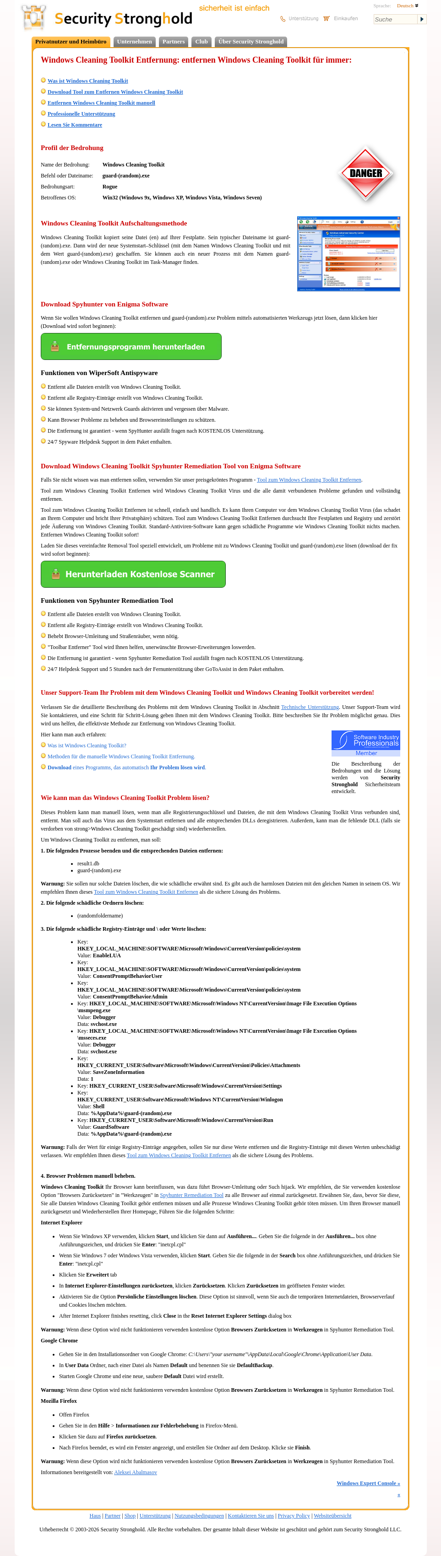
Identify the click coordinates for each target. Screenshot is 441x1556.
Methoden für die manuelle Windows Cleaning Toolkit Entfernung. (121, 756)
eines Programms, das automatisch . (127, 767)
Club (201, 41)
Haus (95, 1516)
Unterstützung (155, 1516)
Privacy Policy (294, 1516)
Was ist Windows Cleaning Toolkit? (87, 745)
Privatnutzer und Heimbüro (71, 41)
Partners (174, 41)
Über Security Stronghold (251, 41)
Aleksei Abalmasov (135, 1472)
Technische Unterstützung (310, 707)
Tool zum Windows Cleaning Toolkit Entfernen (309, 480)
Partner (113, 1516)
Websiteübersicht (332, 1516)
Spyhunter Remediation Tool (192, 1195)
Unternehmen (134, 41)
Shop (130, 1516)
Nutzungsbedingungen (199, 1516)
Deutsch (408, 5)
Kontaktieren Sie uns (251, 1516)
